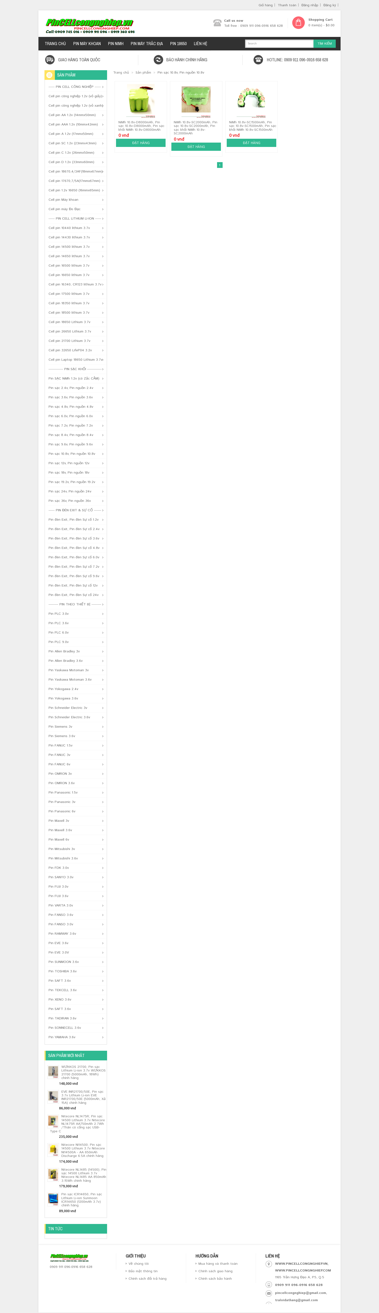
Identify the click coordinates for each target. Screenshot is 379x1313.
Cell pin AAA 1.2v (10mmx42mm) (73, 124)
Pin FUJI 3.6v (58, 896)
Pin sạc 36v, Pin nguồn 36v (70, 500)
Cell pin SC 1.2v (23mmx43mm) (72, 143)
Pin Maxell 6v (59, 839)
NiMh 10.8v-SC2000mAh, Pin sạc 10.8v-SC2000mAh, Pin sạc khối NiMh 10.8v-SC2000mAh (195, 128)
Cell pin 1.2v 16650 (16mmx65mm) (74, 190)
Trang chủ (121, 72)
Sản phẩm (143, 72)
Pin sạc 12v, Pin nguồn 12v (69, 463)
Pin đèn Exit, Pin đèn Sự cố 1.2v (74, 519)
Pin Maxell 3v (59, 820)
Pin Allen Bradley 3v (64, 651)
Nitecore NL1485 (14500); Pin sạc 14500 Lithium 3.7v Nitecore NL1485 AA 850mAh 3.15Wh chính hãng (83, 1175)
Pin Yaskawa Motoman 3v (69, 670)
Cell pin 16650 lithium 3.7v (69, 275)
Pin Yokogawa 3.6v (63, 698)
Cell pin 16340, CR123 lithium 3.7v (75, 284)
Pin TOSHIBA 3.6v (63, 971)
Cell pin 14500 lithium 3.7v (69, 246)
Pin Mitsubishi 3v (62, 849)
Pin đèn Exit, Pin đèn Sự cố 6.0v (74, 557)
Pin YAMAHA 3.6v (62, 1037)
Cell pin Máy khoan (63, 199)
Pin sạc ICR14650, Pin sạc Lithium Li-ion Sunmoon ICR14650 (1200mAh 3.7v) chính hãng (81, 1200)
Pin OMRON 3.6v (62, 783)
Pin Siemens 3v (60, 726)
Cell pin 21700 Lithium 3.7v (69, 341)
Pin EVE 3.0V (59, 952)
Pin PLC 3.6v (59, 623)
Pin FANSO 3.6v (61, 914)
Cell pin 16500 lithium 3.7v (69, 265)
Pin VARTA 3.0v (61, 905)
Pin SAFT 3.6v (60, 980)
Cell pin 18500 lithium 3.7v (69, 312)
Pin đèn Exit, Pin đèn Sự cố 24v (74, 595)
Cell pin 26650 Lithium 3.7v (70, 331)
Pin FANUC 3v (59, 755)
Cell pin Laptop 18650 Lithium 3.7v (75, 359)
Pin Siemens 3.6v (62, 736)
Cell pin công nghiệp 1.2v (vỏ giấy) (75, 96)
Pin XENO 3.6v (60, 999)
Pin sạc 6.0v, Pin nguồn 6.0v (71, 416)
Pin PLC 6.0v (59, 632)
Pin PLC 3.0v (59, 613)
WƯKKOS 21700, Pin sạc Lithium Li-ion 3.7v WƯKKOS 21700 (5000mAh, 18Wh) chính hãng (83, 1072)
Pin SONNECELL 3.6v (65, 1027)
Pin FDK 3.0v (59, 867)
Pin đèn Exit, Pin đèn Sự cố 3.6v (74, 538)
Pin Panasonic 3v (62, 802)
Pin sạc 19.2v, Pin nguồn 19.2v (72, 482)
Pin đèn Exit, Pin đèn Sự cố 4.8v (74, 548)
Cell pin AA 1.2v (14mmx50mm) (72, 115)
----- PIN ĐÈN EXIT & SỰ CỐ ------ (75, 510)
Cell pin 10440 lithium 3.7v (69, 228)
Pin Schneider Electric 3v (68, 707)
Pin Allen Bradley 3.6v (66, 660)
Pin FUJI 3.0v (58, 886)
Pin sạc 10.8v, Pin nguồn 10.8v (72, 453)
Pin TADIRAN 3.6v (62, 1018)
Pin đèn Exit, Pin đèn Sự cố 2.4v (74, 529)
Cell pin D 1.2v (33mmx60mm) (71, 162)
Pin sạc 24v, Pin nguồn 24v (70, 491)
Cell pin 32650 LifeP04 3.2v (70, 350)
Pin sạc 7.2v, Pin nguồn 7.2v (71, 425)
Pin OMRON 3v (60, 773)
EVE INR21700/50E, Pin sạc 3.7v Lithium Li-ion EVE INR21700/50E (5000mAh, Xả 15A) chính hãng (83, 1097)
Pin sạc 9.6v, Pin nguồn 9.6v (71, 444)
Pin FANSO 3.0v (61, 924)
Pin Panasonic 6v (62, 811)
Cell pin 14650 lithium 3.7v (69, 256)
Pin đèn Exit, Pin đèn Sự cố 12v (73, 585)
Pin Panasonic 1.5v (63, 792)
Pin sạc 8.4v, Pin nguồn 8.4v (71, 435)
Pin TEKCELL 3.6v (63, 990)
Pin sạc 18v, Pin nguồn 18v (69, 472)
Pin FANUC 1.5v (61, 745)
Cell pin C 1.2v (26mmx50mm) (71, 152)
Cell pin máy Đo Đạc (64, 209)
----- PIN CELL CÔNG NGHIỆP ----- (75, 86)
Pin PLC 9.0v (59, 642)
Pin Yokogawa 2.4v (63, 689)
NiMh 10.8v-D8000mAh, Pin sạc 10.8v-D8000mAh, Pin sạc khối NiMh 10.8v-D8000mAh (141, 126)
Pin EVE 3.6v (58, 943)
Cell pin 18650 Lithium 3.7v (69, 322)
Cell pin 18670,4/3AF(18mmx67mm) (75, 171)
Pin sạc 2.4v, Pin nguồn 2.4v (71, 388)
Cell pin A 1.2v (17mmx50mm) (71, 133)
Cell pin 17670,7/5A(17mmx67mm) (74, 181)
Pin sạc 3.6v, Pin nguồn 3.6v (71, 397)
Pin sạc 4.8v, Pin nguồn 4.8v (71, 406)
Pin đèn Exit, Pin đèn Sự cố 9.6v (74, 576)
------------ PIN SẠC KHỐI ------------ (75, 369)
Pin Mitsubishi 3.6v (63, 858)
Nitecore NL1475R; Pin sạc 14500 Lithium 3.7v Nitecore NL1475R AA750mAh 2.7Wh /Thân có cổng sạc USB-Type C (77, 1124)
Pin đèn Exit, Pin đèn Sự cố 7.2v (74, 566)
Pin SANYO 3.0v (61, 877)
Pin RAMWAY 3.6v (62, 933)
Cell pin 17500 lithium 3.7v (69, 293)
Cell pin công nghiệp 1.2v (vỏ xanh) (76, 105)
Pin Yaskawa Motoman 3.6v (70, 679)
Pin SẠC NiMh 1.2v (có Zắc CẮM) (74, 378)
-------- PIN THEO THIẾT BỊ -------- (75, 604)
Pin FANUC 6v (59, 764)
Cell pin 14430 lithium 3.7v (69, 237)
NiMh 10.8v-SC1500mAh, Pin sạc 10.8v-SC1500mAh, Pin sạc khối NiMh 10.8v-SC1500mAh (252, 126)
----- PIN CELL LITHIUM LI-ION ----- (75, 218)
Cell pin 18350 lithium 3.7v (69, 303)
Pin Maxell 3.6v (60, 830)
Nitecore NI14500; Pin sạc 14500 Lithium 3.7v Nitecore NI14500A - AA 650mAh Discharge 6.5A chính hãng (83, 1150)
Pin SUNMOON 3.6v (64, 962)
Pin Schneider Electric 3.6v (69, 717)
